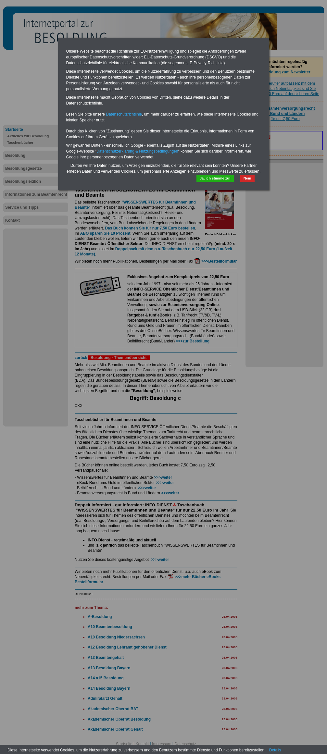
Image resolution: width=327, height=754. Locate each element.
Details (275, 750)
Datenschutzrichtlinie (124, 114)
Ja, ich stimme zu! (215, 178)
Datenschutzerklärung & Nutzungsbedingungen (137, 151)
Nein (247, 178)
